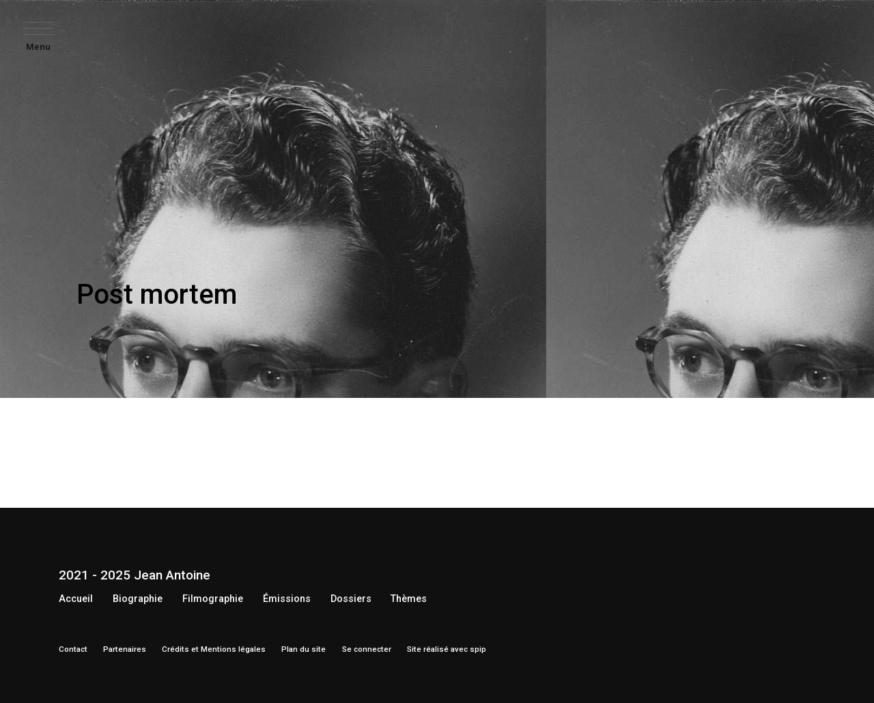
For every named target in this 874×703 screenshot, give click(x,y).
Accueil (76, 599)
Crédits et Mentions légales (214, 649)
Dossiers (350, 599)
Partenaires (124, 649)
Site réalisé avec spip (446, 649)
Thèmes (409, 599)
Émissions (287, 599)
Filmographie (212, 599)
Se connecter (366, 649)
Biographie (138, 599)
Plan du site (303, 649)
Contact (73, 649)
